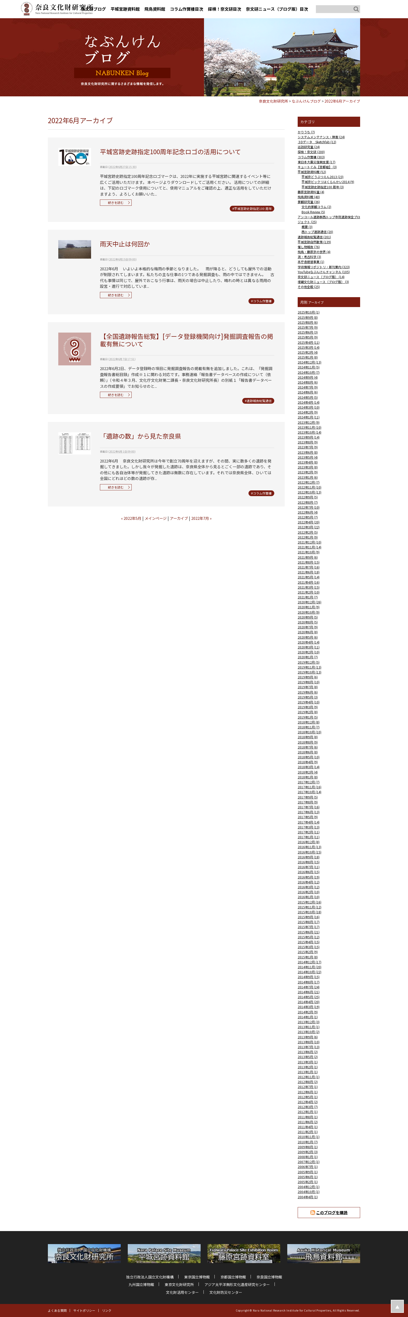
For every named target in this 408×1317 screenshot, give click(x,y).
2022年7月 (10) (309, 507)
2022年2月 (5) (308, 532)
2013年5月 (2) (308, 1056)
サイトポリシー (84, 1310)
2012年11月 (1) (309, 1077)
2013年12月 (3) (309, 1022)
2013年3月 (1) (308, 1062)
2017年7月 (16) (309, 807)
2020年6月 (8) (308, 632)
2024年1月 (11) (309, 417)
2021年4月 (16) (309, 582)
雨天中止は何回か (125, 243)
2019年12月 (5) (309, 662)
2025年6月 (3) (308, 332)
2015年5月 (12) (309, 937)
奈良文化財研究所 (273, 101)
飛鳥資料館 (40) (309, 197)
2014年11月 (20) (309, 967)
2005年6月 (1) (308, 1177)
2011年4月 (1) (308, 1127)
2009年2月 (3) (308, 1152)
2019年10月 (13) (309, 672)
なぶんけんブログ (306, 101)
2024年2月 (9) (308, 412)
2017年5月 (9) (308, 817)
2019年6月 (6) (308, 692)
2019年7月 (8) (308, 687)
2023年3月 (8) (308, 467)
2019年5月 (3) (308, 697)
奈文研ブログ (93, 9)
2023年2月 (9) (308, 472)
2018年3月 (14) (309, 767)
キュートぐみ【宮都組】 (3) (317, 167)
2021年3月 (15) (309, 587)
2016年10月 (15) (309, 852)
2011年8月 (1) (308, 1117)
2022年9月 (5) (308, 497)
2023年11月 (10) (309, 427)
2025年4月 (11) (309, 342)
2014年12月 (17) (309, 962)
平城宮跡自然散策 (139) (314, 242)
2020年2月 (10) (309, 652)
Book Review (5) (313, 212)
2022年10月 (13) (309, 492)
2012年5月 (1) (308, 1097)
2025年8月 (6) (308, 322)
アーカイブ (179, 518)
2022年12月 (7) (309, 482)
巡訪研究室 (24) (309, 147)
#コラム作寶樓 (261, 301)
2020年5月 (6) (308, 637)
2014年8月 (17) (309, 982)
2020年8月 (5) (308, 622)
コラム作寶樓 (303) (311, 157)
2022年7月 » (201, 518)
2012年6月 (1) (308, 1092)
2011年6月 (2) (308, 1122)
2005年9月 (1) (308, 1172)
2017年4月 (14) (309, 822)
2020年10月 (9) (309, 612)
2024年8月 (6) (308, 382)
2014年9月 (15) (309, 977)
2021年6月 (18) (309, 572)
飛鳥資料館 (154, 9)
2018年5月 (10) (309, 757)
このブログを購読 (331, 1212)
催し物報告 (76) (309, 247)
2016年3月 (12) (309, 887)
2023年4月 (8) (308, 462)
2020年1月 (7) (308, 657)
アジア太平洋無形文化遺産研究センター (237, 1284)
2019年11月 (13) (309, 667)
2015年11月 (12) (309, 907)
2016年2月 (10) (309, 892)
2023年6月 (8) (308, 452)
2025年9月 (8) (308, 317)
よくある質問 (57, 1310)
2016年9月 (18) (309, 857)
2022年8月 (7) (308, 502)
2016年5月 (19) (309, 877)
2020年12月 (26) (309, 602)
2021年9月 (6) (308, 557)
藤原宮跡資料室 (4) (311, 192)
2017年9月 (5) (308, 797)
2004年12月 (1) (309, 1186)
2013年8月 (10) (309, 1042)
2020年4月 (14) (309, 642)
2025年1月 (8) (308, 357)
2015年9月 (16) (309, 917)
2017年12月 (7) (309, 782)
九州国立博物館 (141, 1284)
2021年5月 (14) (309, 577)
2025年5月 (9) (308, 337)
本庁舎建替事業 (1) (311, 261)
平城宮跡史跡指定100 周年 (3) (323, 187)
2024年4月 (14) (309, 402)
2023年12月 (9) (309, 422)
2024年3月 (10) (309, 407)
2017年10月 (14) (309, 792)
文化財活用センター (182, 1292)
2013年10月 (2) (309, 1031)
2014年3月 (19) (309, 1006)
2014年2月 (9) (308, 1012)
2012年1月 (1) (308, 1111)
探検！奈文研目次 (224, 9)
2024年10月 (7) (309, 372)
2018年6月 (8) (308, 752)
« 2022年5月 (131, 518)
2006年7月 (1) (308, 1166)
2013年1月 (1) (308, 1072)
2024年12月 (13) (309, 362)
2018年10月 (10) (309, 732)
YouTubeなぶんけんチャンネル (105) (324, 272)
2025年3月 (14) (309, 347)
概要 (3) (307, 226)
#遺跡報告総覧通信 (258, 400)
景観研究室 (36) (309, 201)
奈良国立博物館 (269, 1276)
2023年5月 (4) (308, 457)
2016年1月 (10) (309, 897)
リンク (106, 1310)
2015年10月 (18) (309, 912)
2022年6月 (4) (308, 512)
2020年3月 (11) (309, 647)
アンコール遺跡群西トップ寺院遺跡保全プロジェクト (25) (329, 219)
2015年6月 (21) (309, 932)
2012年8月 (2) (308, 1081)
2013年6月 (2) (308, 1052)
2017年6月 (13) (309, 812)
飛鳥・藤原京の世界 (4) (314, 251)
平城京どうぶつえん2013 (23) (322, 176)
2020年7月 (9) (308, 627)
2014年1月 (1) (308, 1017)
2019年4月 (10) (309, 702)
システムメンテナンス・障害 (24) (321, 137)
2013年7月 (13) (309, 1047)
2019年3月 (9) (308, 707)
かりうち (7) (306, 132)
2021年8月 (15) (309, 562)
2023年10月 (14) (309, 432)
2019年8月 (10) (309, 682)
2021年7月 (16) (309, 567)
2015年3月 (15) (309, 947)
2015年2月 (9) (308, 952)
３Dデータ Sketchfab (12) (317, 142)
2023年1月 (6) (308, 477)
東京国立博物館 (197, 1276)
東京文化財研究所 (179, 1284)
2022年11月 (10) (309, 487)
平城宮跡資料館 (125, 9)
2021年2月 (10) (309, 592)
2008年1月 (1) (308, 1156)
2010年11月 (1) (309, 1136)
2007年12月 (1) (309, 1161)
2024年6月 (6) (308, 392)
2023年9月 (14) (309, 437)
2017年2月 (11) (309, 832)
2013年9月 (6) (308, 1037)
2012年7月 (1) (308, 1086)
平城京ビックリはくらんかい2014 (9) (328, 181)
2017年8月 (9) (308, 802)
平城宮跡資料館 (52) (312, 172)
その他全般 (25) (309, 286)
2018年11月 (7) (309, 727)
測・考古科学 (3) (309, 256)
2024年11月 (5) (309, 367)
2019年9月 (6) (308, 677)
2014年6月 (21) (309, 992)
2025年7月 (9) (308, 327)
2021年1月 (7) (308, 597)
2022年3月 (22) (309, 527)
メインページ (156, 518)
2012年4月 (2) (308, 1102)
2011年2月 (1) (308, 1131)
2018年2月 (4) (308, 772)
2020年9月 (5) (308, 617)
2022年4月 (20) (309, 522)
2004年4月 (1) (308, 1197)
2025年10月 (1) (309, 312)
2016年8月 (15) (309, 862)
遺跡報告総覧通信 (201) (314, 237)
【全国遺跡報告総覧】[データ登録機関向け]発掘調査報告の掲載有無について (186, 340)
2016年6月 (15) (309, 872)
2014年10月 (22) (309, 972)
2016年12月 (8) (309, 842)
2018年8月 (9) (308, 742)
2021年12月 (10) (309, 542)
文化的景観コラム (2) (316, 206)
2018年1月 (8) (308, 777)
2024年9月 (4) (308, 377)
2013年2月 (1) (308, 1067)
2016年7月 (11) (309, 867)
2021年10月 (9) (309, 552)
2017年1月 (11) (309, 837)
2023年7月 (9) (308, 447)
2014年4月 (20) (309, 1002)
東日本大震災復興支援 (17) (316, 162)
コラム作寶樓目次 (186, 9)
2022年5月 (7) (308, 517)
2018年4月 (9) (308, 762)
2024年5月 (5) (308, 397)
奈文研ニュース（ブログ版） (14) (321, 276)
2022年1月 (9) (308, 537)
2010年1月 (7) (308, 1142)
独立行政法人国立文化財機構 (150, 1276)
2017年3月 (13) (309, 827)
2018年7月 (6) (308, 747)
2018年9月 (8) (308, 737)
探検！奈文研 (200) (311, 151)
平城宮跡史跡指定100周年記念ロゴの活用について (170, 151)
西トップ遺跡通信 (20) (317, 231)
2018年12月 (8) (309, 722)
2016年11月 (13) (309, 847)
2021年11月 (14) (309, 547)
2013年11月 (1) (309, 1027)
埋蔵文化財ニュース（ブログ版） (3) (323, 281)
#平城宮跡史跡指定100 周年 (252, 208)
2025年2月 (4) (308, 352)
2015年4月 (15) (309, 942)
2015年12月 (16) (309, 902)
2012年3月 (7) (308, 1106)
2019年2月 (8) (308, 712)
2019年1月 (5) (308, 717)
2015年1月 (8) (308, 957)
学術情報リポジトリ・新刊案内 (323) (324, 267)
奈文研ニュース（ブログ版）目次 (277, 9)
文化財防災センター (225, 1292)
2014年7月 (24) (309, 987)
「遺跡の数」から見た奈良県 (140, 435)
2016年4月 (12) (309, 882)
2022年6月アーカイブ (342, 101)
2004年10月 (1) (309, 1191)
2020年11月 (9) (309, 607)
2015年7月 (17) (309, 927)
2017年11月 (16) (309, 787)
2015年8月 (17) (309, 922)
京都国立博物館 (233, 1276)
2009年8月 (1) (308, 1147)
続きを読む (116, 202)
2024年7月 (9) (308, 387)
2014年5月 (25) (309, 997)
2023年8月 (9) (308, 442)
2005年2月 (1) (308, 1181)
